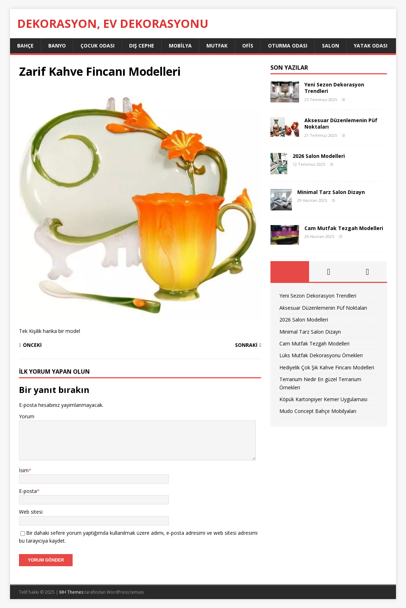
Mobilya (180, 45)
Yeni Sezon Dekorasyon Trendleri (334, 87)
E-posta (28, 491)
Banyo (57, 45)
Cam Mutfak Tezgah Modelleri (343, 228)
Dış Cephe (141, 45)
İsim (24, 470)
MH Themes (71, 592)
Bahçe (25, 45)
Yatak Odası (370, 45)
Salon (330, 45)
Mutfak (217, 45)
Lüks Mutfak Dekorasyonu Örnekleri (321, 355)
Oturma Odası (287, 45)
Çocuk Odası (97, 45)
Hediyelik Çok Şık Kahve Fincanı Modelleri (326, 367)
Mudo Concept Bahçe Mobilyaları (317, 411)
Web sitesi (31, 511)
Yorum (26, 416)
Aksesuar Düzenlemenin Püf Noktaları (340, 123)
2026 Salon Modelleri (319, 156)
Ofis (247, 45)
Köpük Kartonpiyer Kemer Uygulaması (323, 399)
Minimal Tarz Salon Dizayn (331, 192)
